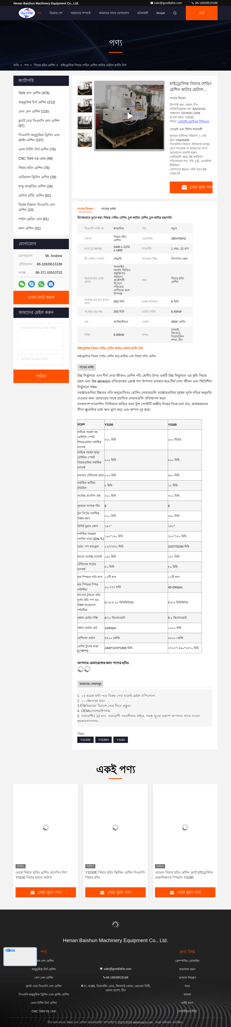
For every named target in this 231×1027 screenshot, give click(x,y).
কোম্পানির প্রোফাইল (187, 960)
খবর (187, 986)
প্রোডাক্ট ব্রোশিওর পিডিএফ (193, 121)
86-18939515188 (204, 3)
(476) (34, 93)
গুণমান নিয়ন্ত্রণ (187, 977)
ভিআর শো (56, 13)
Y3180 (120, 739)
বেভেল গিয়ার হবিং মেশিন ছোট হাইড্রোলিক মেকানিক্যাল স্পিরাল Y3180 (184, 875)
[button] (84, 146)
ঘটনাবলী (142, 13)
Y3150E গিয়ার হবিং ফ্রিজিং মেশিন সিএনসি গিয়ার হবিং (115, 875)
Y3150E (85, 739)
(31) (29, 228)
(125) (33, 111)
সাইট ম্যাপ (187, 1003)
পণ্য (39, 13)
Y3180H (103, 739)
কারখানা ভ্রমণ (187, 969)
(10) (36, 207)
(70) (37, 149)
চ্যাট (201, 13)
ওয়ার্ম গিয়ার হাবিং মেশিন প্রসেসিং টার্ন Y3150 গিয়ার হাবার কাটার (41, 875)
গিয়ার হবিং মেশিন (44, 65)
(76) (34, 168)
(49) (35, 158)
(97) (39, 123)
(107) (39, 137)
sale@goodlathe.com (166, 3)
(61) (34, 195)
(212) (36, 102)
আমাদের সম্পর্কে (81, 13)
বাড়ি (25, 13)
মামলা (187, 994)
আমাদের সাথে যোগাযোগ (114, 13)
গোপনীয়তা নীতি (187, 1011)
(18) (37, 177)
